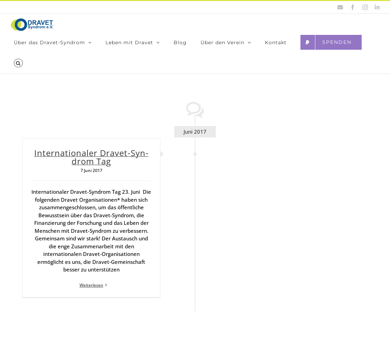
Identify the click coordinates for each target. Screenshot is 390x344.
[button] (18, 63)
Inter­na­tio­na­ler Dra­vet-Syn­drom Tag (91, 164)
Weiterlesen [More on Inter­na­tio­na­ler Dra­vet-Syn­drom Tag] (91, 292)
